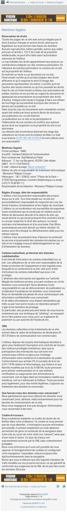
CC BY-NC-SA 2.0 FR (27, 138)
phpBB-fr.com (38, 503)
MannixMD (43, 494)
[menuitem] (27, 507)
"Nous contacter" (36, 166)
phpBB (25, 499)
